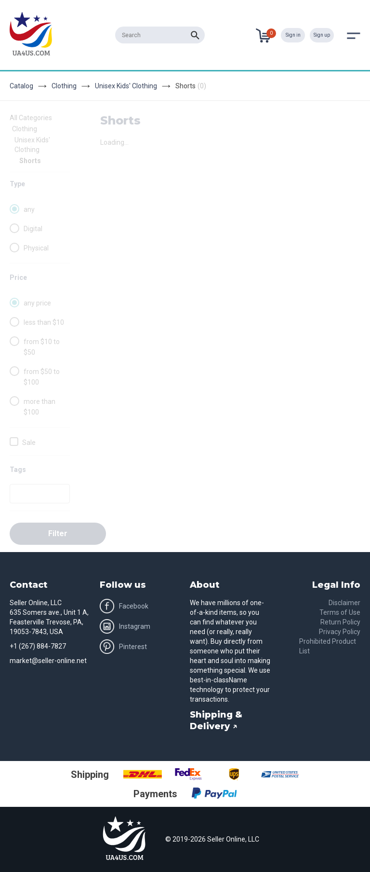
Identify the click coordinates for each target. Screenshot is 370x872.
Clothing (64, 86)
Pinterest (123, 646)
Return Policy (340, 622)
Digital (33, 229)
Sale (29, 442)
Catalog (21, 86)
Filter (57, 533)
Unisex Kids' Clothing (126, 86)
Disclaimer (344, 603)
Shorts (30, 161)
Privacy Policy (339, 632)
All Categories (31, 118)
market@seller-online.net (48, 660)
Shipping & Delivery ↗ (216, 720)
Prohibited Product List (327, 646)
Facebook (124, 606)
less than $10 (44, 322)
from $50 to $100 (42, 377)
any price (37, 303)
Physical (36, 248)
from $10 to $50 (42, 347)
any (29, 209)
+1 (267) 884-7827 (38, 646)
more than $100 (39, 407)
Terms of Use (339, 612)
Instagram (125, 626)
